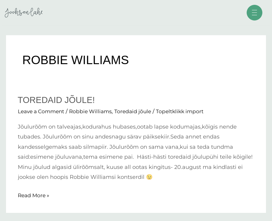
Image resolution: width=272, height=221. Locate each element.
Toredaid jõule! (58, 100)
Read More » (35, 194)
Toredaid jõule (139, 111)
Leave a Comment (43, 111)
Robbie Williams (95, 111)
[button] (253, 13)
